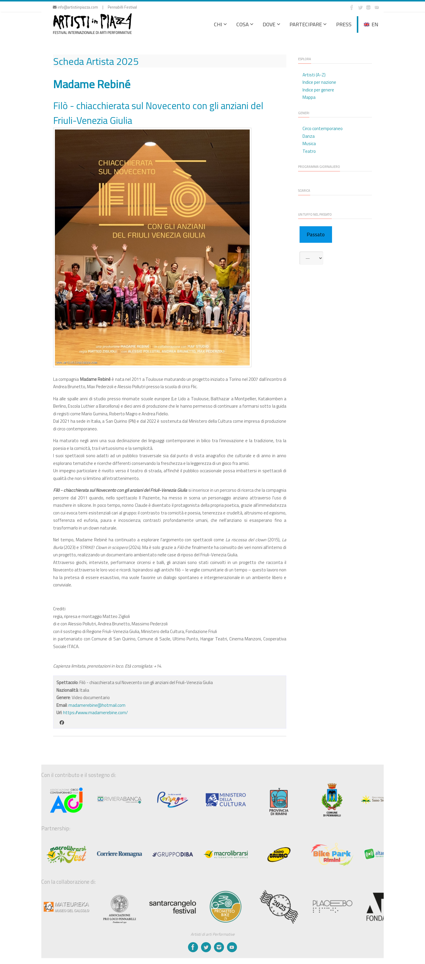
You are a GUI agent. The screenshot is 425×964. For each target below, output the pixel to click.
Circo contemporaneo (323, 128)
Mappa (309, 97)
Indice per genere (318, 89)
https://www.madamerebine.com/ (95, 712)
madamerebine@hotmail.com (96, 705)
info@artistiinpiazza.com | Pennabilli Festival (95, 7)
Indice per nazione (319, 82)
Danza (309, 136)
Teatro (309, 151)
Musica (309, 143)
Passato (316, 234)
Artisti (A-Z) (314, 74)
